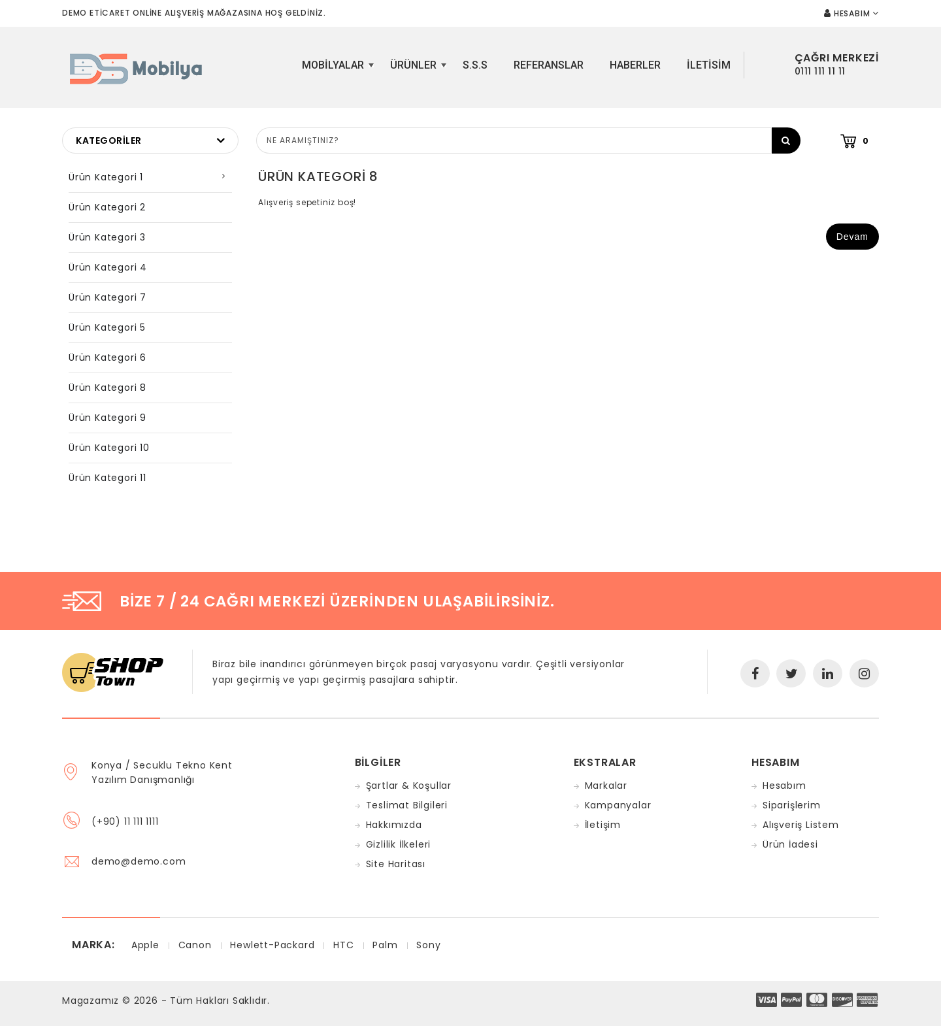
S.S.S (475, 65)
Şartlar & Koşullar (409, 785)
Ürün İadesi (790, 844)
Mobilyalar (336, 70)
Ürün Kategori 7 (107, 297)
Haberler (635, 65)
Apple (145, 945)
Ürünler (416, 70)
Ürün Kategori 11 (107, 477)
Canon (195, 945)
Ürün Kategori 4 (108, 267)
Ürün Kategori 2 (107, 207)
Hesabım (784, 785)
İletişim (603, 824)
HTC (343, 945)
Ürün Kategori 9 (107, 417)
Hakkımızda (394, 824)
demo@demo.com (138, 861)
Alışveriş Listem (801, 824)
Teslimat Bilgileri (407, 805)
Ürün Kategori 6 (107, 357)
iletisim (709, 65)
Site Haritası (395, 863)
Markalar (606, 785)
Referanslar (549, 65)
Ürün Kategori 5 (107, 327)
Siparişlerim (792, 805)
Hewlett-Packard (272, 945)
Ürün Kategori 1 (106, 177)
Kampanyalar (618, 805)
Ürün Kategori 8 (107, 387)
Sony (428, 945)
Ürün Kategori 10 (109, 447)
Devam (852, 236)
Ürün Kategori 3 (107, 237)
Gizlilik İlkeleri (398, 844)
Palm (384, 945)
